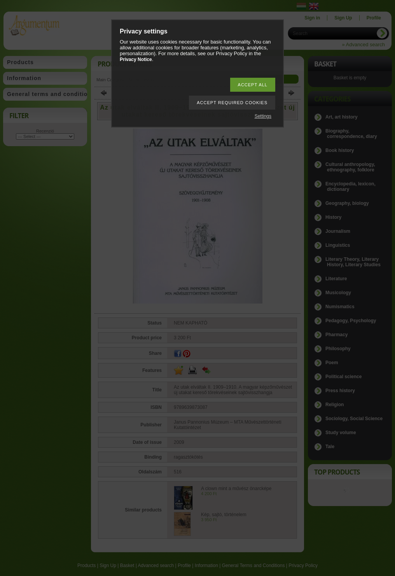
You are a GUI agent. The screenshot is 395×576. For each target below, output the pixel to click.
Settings (263, 116)
